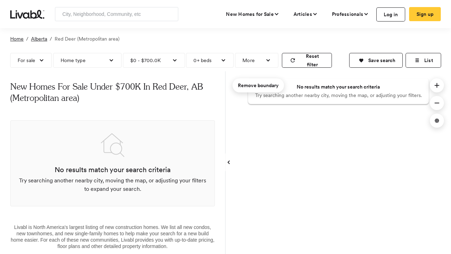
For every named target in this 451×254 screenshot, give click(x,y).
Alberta (39, 39)
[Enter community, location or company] (116, 14)
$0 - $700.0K (145, 60)
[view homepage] (27, 14)
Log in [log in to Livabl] (391, 14)
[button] (376, 60)
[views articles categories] (305, 14)
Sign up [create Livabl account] (425, 14)
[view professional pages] (350, 14)
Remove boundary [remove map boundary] (258, 85)
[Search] (170, 14)
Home (17, 39)
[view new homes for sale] (252, 14)
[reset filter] (307, 60)
